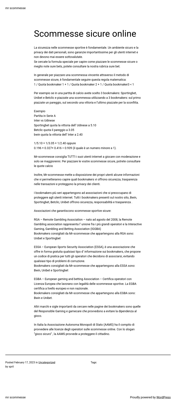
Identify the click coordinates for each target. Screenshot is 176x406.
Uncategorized (46, 362)
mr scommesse (15, 8)
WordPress (163, 397)
